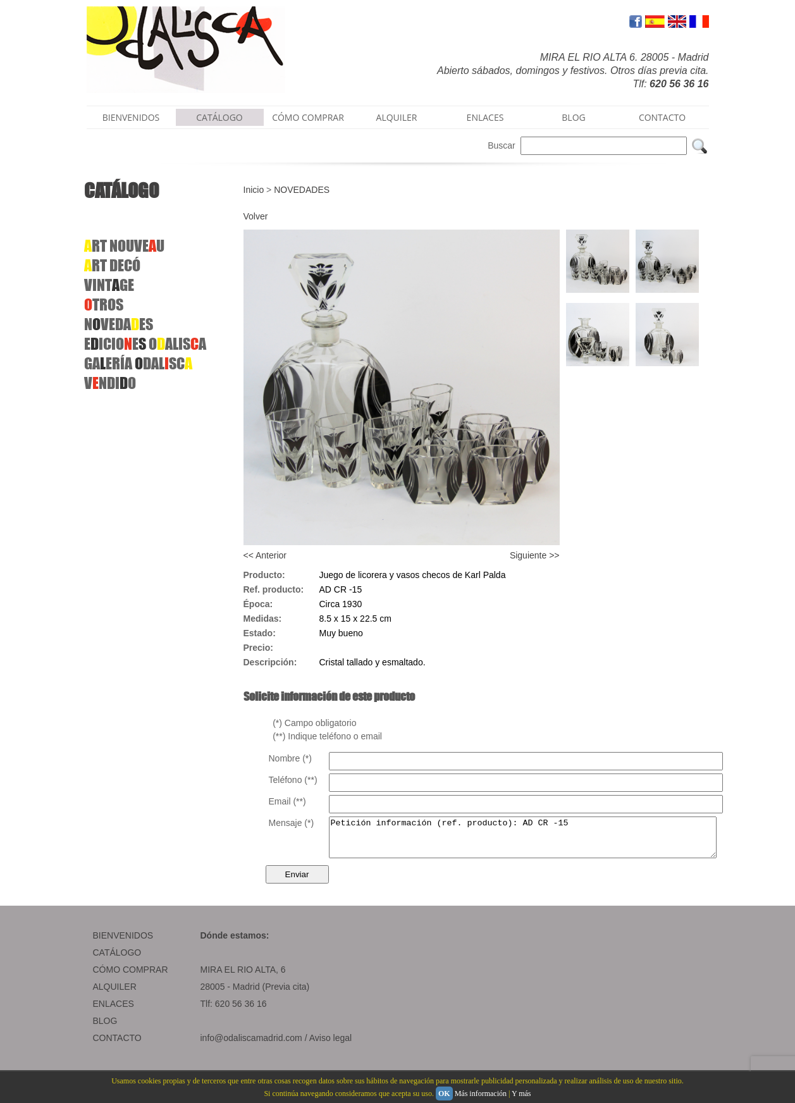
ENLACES (485, 117)
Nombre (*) (290, 758)
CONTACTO (662, 117)
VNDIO (110, 383)
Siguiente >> (535, 555)
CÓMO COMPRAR (308, 117)
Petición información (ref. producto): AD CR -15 (546, 841)
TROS (103, 304)
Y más (521, 1093)
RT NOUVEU (124, 246)
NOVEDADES (302, 190)
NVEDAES (118, 324)
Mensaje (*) (291, 823)
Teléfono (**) (293, 780)
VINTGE (109, 285)
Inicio (253, 190)
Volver (255, 216)
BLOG (573, 117)
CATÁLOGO (219, 117)
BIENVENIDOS (131, 117)
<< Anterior (265, 555)
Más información (481, 1093)
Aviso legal (330, 1045)
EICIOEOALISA (145, 344)
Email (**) (287, 801)
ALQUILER (396, 117)
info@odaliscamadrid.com (251, 1045)
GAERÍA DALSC (138, 363)
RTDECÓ (112, 265)
